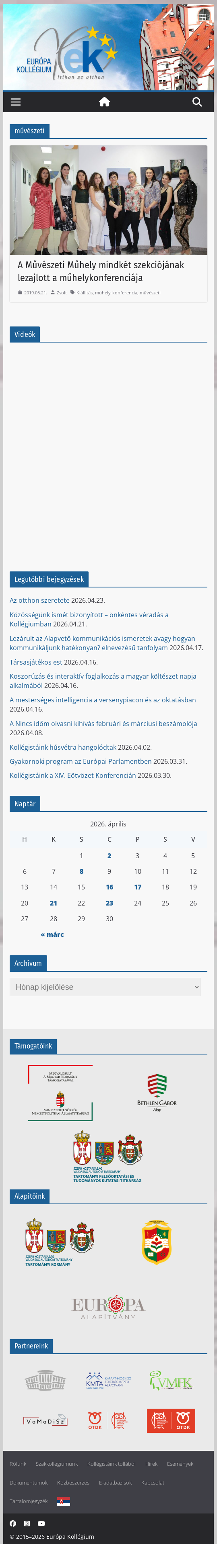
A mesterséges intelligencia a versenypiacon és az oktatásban (103, 700)
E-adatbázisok (115, 1482)
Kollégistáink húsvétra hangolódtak (63, 747)
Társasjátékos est (36, 662)
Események (180, 1463)
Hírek (151, 1463)
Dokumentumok (29, 1482)
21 (53, 903)
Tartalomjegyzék (29, 1501)
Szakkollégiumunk (57, 1463)
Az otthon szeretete (40, 600)
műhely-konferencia (116, 293)
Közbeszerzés (73, 1482)
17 (137, 887)
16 (109, 887)
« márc (52, 934)
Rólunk (18, 1463)
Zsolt (62, 293)
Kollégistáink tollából (111, 1463)
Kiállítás (84, 293)
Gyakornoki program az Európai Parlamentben (81, 761)
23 (109, 903)
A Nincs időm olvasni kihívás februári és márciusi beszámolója (103, 723)
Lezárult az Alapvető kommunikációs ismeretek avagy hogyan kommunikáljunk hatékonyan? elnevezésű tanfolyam (102, 643)
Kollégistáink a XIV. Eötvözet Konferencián (73, 775)
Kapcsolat (152, 1482)
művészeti (150, 293)
